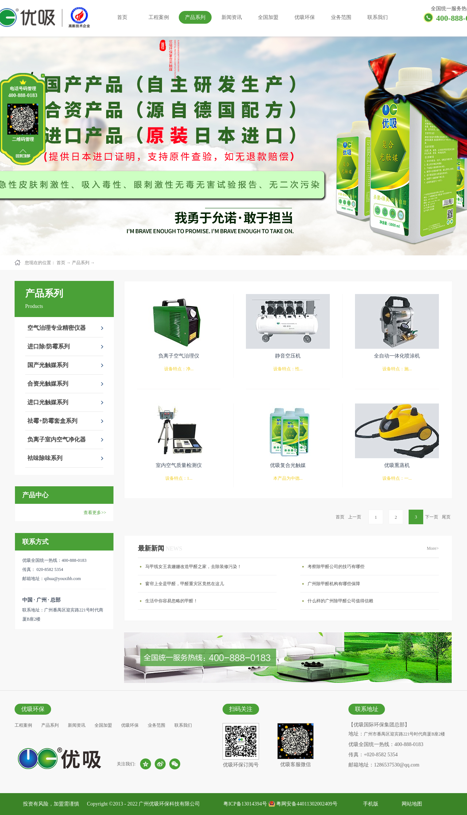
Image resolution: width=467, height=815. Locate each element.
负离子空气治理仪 (178, 356)
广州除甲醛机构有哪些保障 (334, 583)
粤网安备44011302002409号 (306, 804)
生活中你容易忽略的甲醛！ (171, 600)
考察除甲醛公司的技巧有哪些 (336, 566)
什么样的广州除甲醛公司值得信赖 (340, 600)
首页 (122, 17)
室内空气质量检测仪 (179, 465)
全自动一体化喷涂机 (397, 356)
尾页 (446, 516)
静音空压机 (288, 356)
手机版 (369, 804)
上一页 (354, 516)
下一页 (431, 516)
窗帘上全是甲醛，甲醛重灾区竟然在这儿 (184, 583)
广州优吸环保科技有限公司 (169, 804)
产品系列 (80, 262)
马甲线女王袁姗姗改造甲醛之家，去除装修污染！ (193, 566)
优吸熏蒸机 (397, 465)
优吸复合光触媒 (288, 465)
